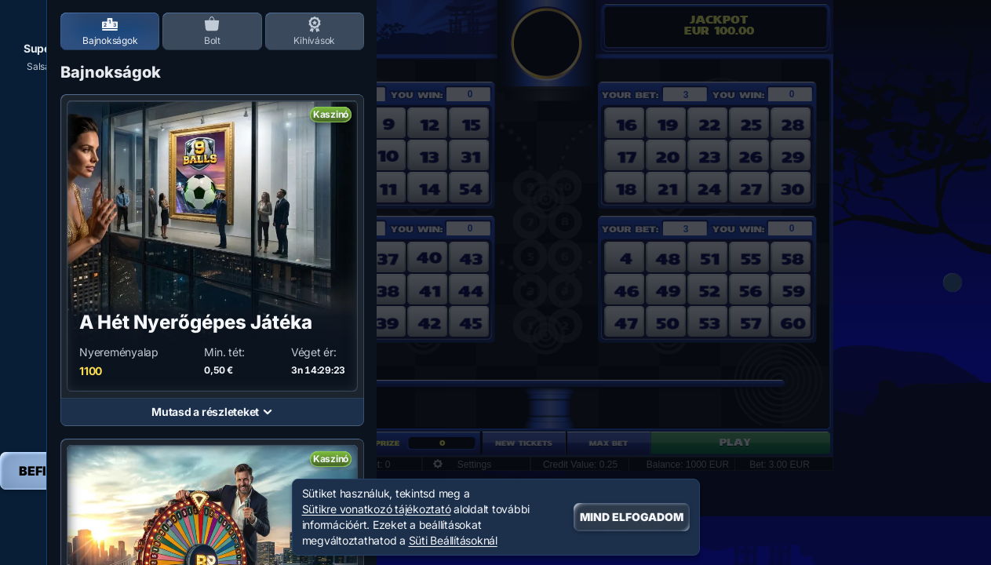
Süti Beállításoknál (453, 540)
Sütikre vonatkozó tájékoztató (376, 509)
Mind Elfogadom (631, 516)
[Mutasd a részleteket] (267, 412)
